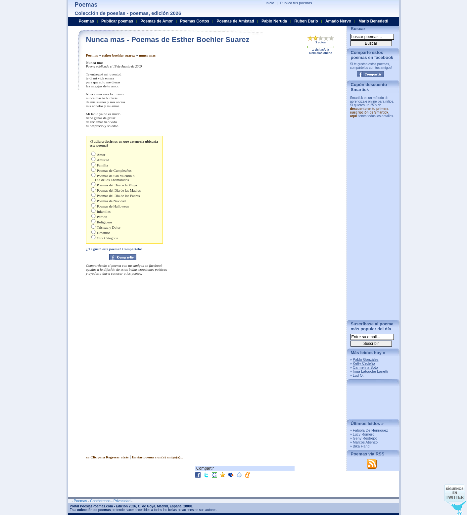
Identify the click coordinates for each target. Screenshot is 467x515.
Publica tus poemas (296, 3)
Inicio (270, 3)
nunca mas (147, 55)
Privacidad (122, 501)
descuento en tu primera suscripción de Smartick (369, 110)
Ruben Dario (306, 21)
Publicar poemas (117, 21)
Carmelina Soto (365, 367)
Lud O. (358, 375)
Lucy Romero (363, 434)
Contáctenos (100, 501)
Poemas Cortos (194, 21)
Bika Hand (361, 446)
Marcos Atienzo (365, 442)
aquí (353, 116)
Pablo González (366, 359)
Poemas (92, 55)
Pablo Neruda (274, 21)
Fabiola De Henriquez (370, 430)
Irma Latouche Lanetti (370, 371)
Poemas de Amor (156, 21)
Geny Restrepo (365, 438)
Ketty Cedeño (364, 363)
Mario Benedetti (373, 21)
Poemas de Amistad (235, 21)
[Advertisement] (286, 107)
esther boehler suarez (118, 55)
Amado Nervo (338, 21)
